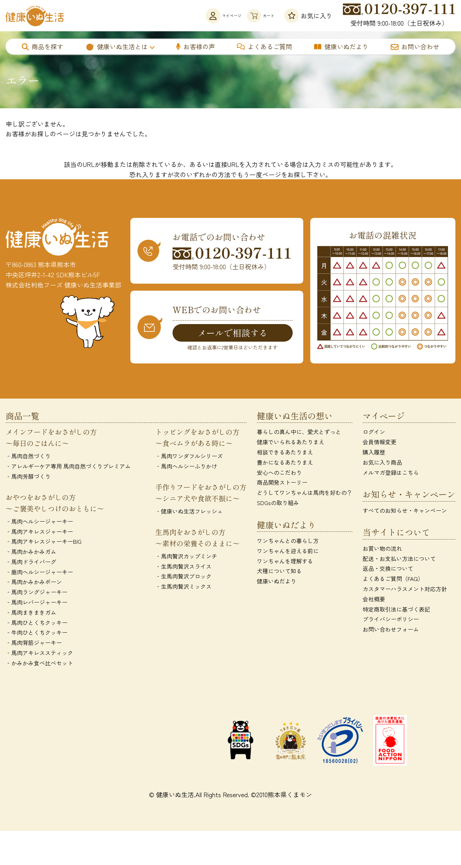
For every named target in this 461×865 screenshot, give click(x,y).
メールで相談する (232, 333)
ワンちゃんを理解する (285, 562)
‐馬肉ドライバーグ (31, 563)
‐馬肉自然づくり (28, 457)
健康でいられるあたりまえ (290, 443)
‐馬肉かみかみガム (31, 552)
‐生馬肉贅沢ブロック (183, 577)
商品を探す (42, 46)
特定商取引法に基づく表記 (396, 610)
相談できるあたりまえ (285, 453)
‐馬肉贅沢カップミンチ (186, 557)
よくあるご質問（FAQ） (393, 580)
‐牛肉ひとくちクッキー (36, 634)
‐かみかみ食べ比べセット (39, 664)
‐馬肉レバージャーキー (36, 603)
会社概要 (374, 600)
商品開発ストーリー (282, 483)
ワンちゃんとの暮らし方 (288, 541)
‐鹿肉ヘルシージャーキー (39, 573)
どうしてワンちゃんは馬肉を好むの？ (304, 493)
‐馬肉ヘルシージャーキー (39, 522)
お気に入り (308, 15)
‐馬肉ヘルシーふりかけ (186, 467)
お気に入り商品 (382, 463)
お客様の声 (195, 46)
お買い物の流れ (382, 549)
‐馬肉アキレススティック (39, 654)
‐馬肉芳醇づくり (28, 477)
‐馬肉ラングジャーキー (36, 593)
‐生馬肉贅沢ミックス (183, 587)
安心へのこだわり (279, 473)
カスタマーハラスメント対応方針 (405, 590)
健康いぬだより (341, 46)
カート (252, 15)
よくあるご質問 (264, 46)
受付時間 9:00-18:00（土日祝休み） (399, 15)
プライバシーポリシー (391, 620)
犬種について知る (279, 572)
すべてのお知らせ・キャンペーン (405, 511)
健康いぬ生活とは (116, 46)
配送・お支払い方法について (399, 559)
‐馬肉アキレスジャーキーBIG (44, 542)
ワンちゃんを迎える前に (288, 552)
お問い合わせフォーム (391, 630)
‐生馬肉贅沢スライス (183, 567)
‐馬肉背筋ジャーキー (34, 644)
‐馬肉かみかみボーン (34, 583)
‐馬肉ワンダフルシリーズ (189, 457)
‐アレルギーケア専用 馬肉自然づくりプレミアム (68, 467)
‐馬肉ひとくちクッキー (36, 623)
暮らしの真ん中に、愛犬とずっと (299, 433)
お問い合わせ (415, 46)
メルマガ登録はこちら (391, 473)
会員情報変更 (379, 443)
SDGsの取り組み (278, 503)
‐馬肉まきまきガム (31, 613)
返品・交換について (388, 570)
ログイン (374, 433)
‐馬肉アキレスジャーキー (39, 532)
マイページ (197, 16)
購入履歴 (374, 453)
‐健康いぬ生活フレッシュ (189, 512)
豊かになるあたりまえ (285, 463)
